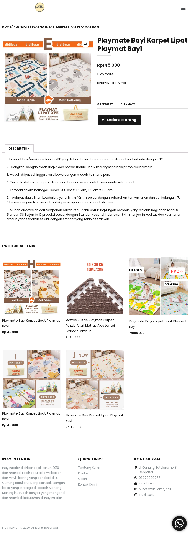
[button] (183, 8)
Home (6, 27)
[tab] (19, 148)
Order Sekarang (121, 119)
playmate (21, 27)
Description (19, 148)
